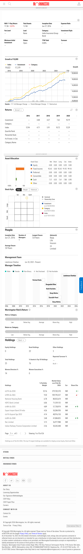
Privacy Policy (17, 525)
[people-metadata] (76, 229)
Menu (4, 4)
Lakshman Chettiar (12, 262)
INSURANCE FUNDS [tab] (8, 464)
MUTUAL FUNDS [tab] (7, 458)
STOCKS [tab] (4, 452)
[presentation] (41, 210)
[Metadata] (76, 59)
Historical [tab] (34, 190)
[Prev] (20, 433)
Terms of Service (37, 534)
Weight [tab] (25, 190)
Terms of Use (7, 525)
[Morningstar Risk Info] (29, 310)
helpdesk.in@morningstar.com (49, 549)
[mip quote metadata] (78, 20)
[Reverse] (71, 110)
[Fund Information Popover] (78, 13)
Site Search (9, 4)
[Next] (25, 433)
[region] (41, 133)
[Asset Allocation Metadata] (76, 158)
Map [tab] (18, 190)
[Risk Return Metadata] (76, 310)
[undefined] (76, 189)
